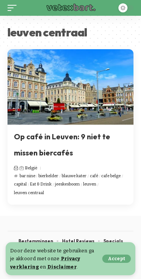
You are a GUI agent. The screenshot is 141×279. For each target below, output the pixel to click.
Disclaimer (62, 267)
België (31, 168)
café (94, 175)
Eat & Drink (41, 184)
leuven (89, 184)
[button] (116, 259)
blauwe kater (74, 175)
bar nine (27, 175)
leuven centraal (29, 192)
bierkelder (48, 175)
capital (20, 184)
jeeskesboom (67, 184)
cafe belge (111, 175)
